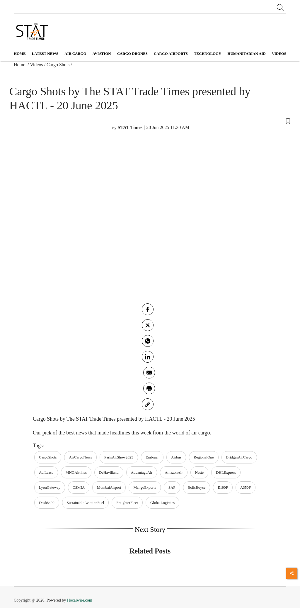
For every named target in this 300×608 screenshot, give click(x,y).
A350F (245, 487)
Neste (199, 472)
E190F (223, 487)
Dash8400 (46, 502)
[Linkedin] (148, 357)
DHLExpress (226, 472)
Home (20, 54)
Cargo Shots (58, 64)
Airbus (176, 457)
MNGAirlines (76, 472)
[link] (148, 404)
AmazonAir (174, 472)
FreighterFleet (127, 502)
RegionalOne (204, 457)
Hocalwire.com (79, 600)
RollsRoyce (197, 487)
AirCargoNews (80, 457)
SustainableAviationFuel (85, 502)
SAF (171, 487)
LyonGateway (49, 487)
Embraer (152, 457)
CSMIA (79, 487)
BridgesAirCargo (239, 457)
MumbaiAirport (109, 487)
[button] (150, 120)
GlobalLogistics (162, 502)
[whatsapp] (148, 341)
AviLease (46, 472)
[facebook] (148, 309)
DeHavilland (108, 472)
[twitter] (148, 325)
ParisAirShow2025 (118, 457)
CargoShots (48, 457)
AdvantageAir (142, 472)
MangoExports (144, 487)
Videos (36, 64)
